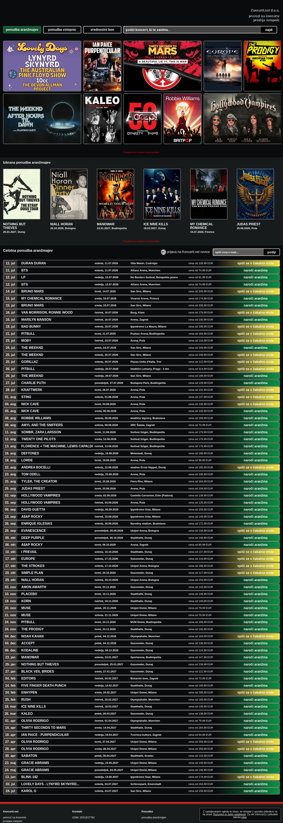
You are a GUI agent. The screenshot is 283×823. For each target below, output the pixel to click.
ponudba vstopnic (152, 783)
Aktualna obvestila (222, 771)
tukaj (244, 817)
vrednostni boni (150, 790)
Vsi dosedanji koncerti (225, 778)
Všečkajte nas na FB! (227, 803)
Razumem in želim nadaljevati (229, 814)
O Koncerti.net (220, 797)
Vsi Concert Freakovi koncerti (229, 784)
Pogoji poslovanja (222, 790)
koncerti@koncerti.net (93, 784)
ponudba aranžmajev (154, 777)
